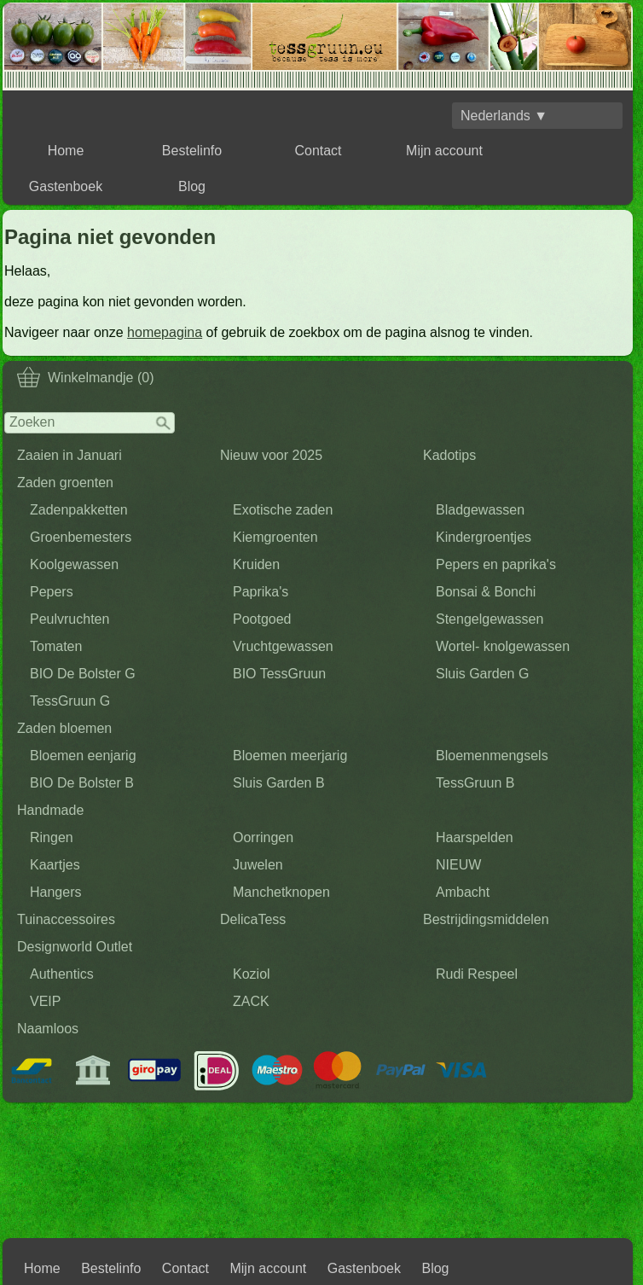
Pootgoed (262, 619)
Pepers (51, 591)
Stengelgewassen (489, 619)
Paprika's (260, 591)
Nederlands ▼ (504, 115)
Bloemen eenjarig (83, 755)
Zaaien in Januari (69, 455)
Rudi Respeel (477, 974)
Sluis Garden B (279, 783)
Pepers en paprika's (496, 564)
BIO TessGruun (279, 673)
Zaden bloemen (64, 728)
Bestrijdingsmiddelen (486, 919)
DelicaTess (253, 919)
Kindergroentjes (483, 537)
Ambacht (462, 892)
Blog (192, 186)
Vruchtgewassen (283, 646)
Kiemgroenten (275, 537)
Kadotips (449, 455)
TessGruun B (475, 783)
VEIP (45, 1001)
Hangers (55, 892)
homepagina (164, 332)
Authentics (62, 974)
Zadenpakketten (79, 510)
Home (66, 150)
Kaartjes (55, 865)
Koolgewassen (74, 564)
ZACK (251, 1001)
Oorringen (263, 837)
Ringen (51, 837)
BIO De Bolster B (82, 783)
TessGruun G (70, 701)
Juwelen (258, 865)
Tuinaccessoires (66, 919)
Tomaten (56, 646)
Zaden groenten (65, 482)
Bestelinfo (192, 150)
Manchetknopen (281, 892)
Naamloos (47, 1028)
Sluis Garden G (482, 673)
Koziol (251, 974)
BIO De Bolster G (83, 673)
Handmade (50, 810)
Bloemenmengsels (492, 755)
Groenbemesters (80, 537)
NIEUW (458, 865)
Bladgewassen (480, 510)
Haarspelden (474, 837)
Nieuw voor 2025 (271, 455)
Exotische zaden (283, 510)
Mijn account (444, 150)
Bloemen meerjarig (290, 755)
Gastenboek (65, 186)
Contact (317, 150)
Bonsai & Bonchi (486, 591)
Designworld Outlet (74, 946)
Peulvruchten (69, 619)
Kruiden (256, 564)
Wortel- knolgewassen (503, 646)
